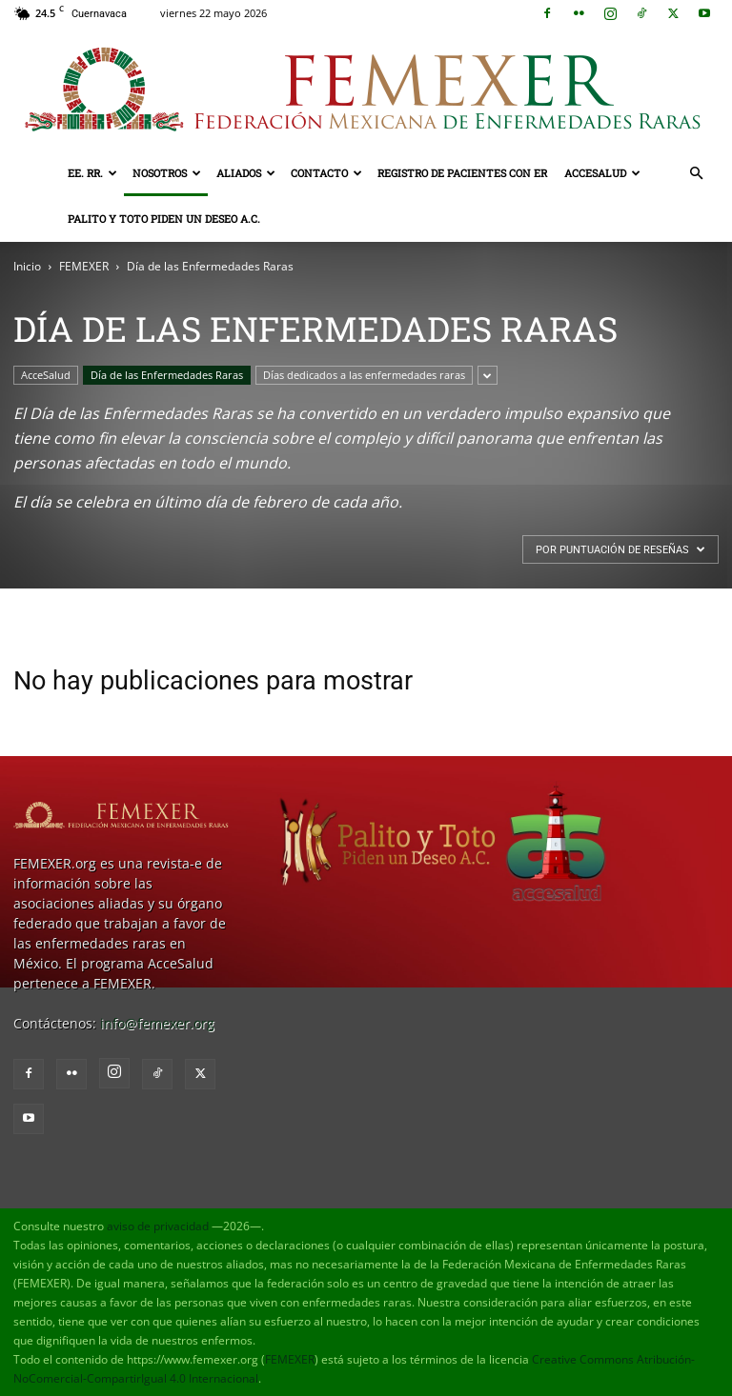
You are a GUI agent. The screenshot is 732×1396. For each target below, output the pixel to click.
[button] (696, 174)
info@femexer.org (157, 1023)
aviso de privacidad (158, 1226)
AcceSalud (602, 173)
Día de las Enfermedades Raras (167, 375)
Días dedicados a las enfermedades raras (364, 375)
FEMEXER (84, 266)
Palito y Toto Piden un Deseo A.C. (164, 218)
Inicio (27, 266)
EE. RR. (92, 173)
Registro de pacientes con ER (462, 173)
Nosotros (166, 173)
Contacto (326, 173)
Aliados (245, 173)
